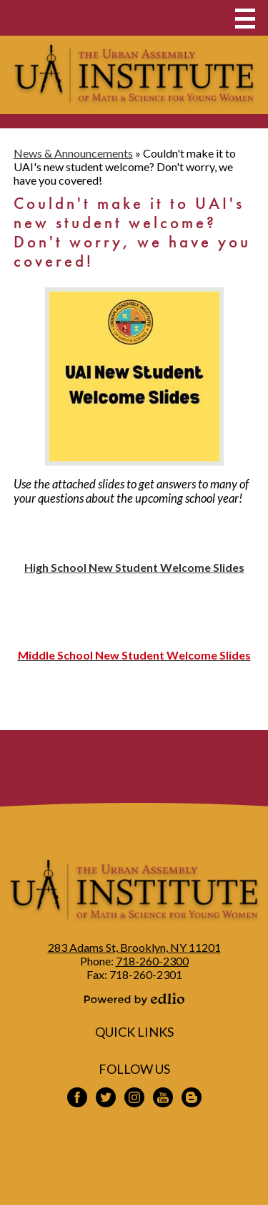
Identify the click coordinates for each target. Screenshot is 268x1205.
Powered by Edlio (134, 999)
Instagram (134, 1099)
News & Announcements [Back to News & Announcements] (73, 153)
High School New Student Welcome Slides (134, 567)
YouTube (163, 1099)
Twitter (106, 1099)
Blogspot (192, 1099)
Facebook (77, 1099)
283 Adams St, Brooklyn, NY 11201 (134, 947)
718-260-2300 (152, 961)
